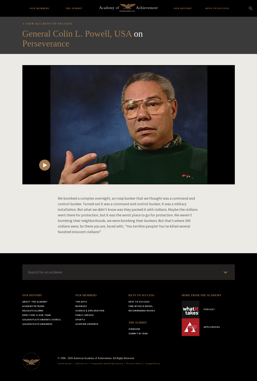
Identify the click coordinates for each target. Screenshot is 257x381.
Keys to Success (217, 8)
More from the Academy (201, 295)
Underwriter (65, 363)
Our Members (39, 8)
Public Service (84, 315)
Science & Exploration (90, 310)
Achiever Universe (86, 324)
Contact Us (81, 363)
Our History (183, 8)
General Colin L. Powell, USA (77, 34)
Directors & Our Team (36, 315)
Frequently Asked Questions (107, 363)
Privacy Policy (134, 363)
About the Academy (34, 301)
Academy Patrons (33, 306)
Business (81, 306)
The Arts (81, 301)
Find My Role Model (141, 306)
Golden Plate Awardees (37, 324)
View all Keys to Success (49, 23)
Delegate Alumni (33, 310)
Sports (80, 319)
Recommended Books (142, 310)
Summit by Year (138, 333)
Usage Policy (153, 363)
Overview (134, 329)
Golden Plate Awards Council (41, 319)
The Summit (73, 8)
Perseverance (46, 43)
